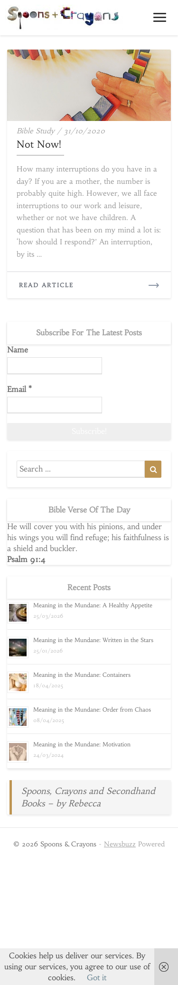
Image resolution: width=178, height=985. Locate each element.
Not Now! (39, 144)
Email (19, 389)
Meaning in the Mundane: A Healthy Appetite (92, 605)
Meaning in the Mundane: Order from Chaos (92, 709)
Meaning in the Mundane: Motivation (82, 744)
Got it (96, 977)
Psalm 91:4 (26, 559)
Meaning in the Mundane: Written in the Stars (93, 639)
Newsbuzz (120, 844)
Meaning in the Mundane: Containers (82, 674)
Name (17, 349)
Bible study (36, 130)
